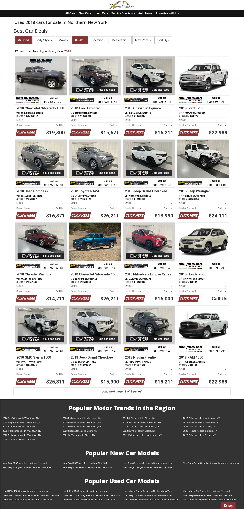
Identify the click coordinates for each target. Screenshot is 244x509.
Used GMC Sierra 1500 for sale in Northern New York (89, 499)
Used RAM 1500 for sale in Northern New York (25, 491)
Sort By (163, 40)
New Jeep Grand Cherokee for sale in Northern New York (211, 463)
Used (23, 40)
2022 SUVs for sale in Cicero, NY (139, 431)
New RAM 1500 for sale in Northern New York (25, 463)
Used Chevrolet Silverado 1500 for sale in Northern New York (150, 500)
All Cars (70, 13)
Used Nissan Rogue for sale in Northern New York (147, 491)
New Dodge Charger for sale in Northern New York (147, 467)
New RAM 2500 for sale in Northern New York (85, 463)
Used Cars (101, 13)
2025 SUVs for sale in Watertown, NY (201, 418)
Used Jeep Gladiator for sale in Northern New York (27, 499)
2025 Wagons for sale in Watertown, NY (22, 422)
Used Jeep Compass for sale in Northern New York (147, 495)
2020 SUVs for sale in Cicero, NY (199, 435)
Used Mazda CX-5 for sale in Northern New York (206, 491)
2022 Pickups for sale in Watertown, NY (22, 435)
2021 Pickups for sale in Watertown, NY (142, 435)
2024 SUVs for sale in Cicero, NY (19, 426)
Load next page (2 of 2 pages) (122, 391)
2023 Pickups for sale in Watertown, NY (22, 431)
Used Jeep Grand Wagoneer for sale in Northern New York (91, 495)
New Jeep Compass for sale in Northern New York (147, 463)
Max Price (143, 40)
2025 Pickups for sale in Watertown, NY (82, 422)
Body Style (43, 40)
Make (63, 40)
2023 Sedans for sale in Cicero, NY (80, 431)
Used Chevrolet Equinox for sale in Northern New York (209, 499)
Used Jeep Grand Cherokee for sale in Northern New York (31, 495)
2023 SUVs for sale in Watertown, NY (141, 426)
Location (99, 40)
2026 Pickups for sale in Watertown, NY (82, 418)
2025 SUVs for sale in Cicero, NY (139, 418)
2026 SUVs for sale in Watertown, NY (21, 418)
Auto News (145, 13)
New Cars (85, 13)
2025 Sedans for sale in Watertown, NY (142, 422)
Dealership (120, 40)
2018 (80, 40)
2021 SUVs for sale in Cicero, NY (79, 435)
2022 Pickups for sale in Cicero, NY (200, 431)
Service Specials (123, 13)
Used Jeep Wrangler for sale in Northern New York (207, 495)
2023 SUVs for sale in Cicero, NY (199, 426)
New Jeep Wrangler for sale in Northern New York (27, 467)
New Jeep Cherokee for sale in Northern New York (87, 467)
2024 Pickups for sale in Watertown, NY (82, 426)
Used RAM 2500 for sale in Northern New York (85, 491)
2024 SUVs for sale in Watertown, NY (201, 422)
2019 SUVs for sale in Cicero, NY (19, 439)
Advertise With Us (167, 13)
